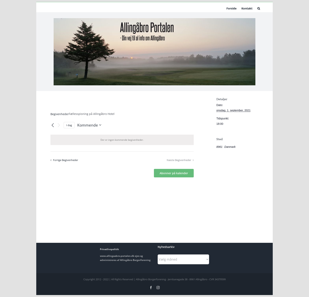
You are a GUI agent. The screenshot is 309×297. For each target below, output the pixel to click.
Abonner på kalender (174, 173)
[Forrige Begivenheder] (52, 125)
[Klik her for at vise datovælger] (90, 125)
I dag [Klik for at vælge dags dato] (69, 125)
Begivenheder (59, 114)
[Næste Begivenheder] (59, 125)
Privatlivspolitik (109, 249)
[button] (258, 8)
